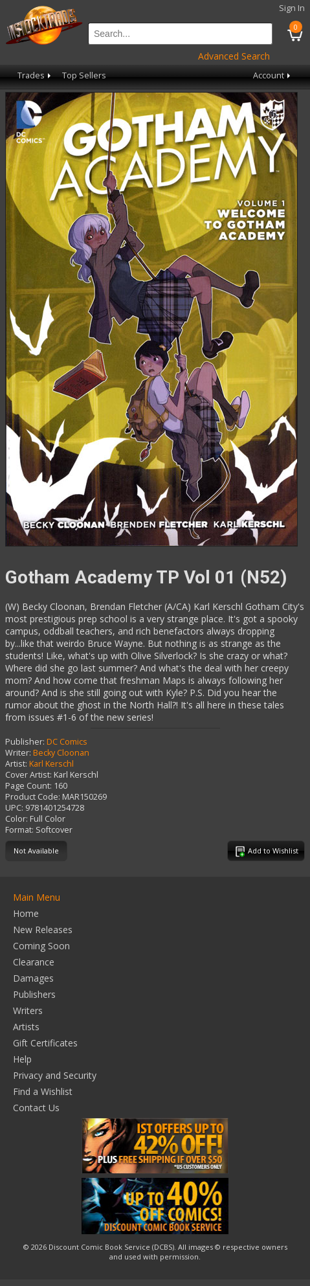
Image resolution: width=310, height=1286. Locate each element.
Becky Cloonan (61, 752)
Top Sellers (84, 75)
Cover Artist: (28, 774)
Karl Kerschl (51, 763)
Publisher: (25, 741)
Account (273, 75)
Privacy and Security (54, 1075)
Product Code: (32, 796)
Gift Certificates (45, 1043)
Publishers (34, 994)
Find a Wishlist (42, 1091)
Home (26, 913)
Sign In (292, 8)
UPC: (14, 807)
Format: (19, 829)
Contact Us (36, 1107)
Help (22, 1059)
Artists (26, 1027)
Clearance (33, 962)
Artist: (16, 763)
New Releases (42, 929)
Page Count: (28, 785)
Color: (16, 818)
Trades (35, 75)
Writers (28, 1010)
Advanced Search (234, 56)
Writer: (18, 752)
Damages (33, 978)
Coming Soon (41, 946)
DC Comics (67, 741)
